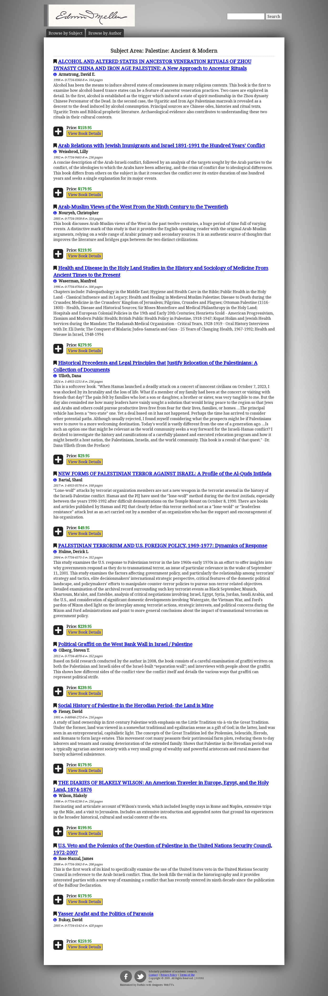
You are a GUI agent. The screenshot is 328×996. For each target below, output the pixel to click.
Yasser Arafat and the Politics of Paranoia (105, 913)
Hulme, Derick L (70, 551)
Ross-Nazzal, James (73, 858)
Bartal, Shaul (67, 480)
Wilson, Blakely (70, 795)
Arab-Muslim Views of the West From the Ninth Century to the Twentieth (143, 206)
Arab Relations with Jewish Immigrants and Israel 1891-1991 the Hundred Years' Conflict (161, 145)
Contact (153, 974)
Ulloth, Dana (67, 375)
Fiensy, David (67, 711)
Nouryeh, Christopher (76, 212)
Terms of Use (187, 974)
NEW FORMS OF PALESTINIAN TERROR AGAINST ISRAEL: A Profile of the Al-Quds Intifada (164, 473)
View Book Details (84, 133)
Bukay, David (67, 919)
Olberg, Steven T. (71, 650)
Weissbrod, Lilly (70, 151)
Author (104, 33)
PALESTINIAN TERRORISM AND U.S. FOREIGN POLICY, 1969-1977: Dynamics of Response (162, 545)
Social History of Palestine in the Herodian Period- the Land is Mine (135, 705)
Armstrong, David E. (74, 74)
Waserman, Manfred (74, 281)
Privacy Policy (169, 974)
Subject (65, 33)
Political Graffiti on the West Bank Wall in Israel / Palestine (125, 644)
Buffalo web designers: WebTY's (155, 984)
